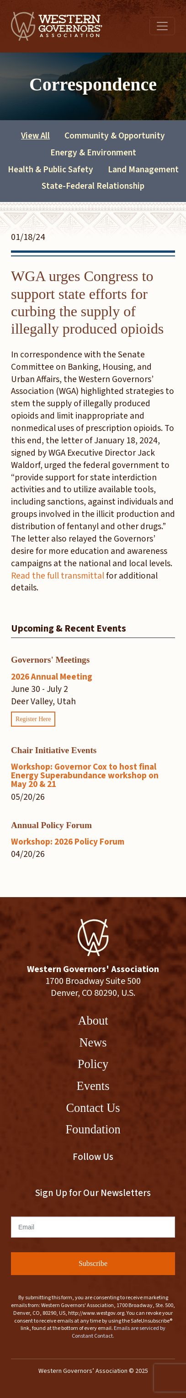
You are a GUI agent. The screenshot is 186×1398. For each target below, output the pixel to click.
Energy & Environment (93, 152)
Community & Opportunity (114, 135)
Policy (93, 1064)
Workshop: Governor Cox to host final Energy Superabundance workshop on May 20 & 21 (85, 775)
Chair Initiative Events (53, 750)
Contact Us (93, 1108)
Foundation (92, 1129)
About (93, 1020)
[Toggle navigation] (162, 26)
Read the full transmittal (57, 575)
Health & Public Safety (50, 169)
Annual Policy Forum (51, 825)
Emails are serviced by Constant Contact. (118, 1332)
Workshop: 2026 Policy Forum (67, 841)
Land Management (143, 169)
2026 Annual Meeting (51, 676)
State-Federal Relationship (93, 186)
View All (35, 135)
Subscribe (93, 1263)
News (92, 1042)
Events (93, 1086)
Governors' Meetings (50, 659)
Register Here (33, 719)
